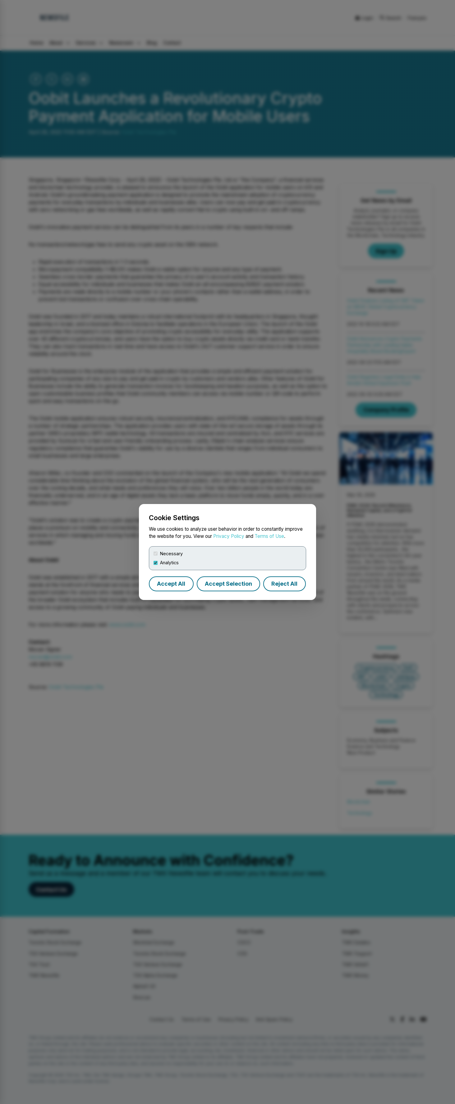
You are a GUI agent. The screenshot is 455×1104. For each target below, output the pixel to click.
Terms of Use (269, 536)
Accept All (171, 583)
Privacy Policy (228, 536)
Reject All (284, 583)
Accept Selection (228, 583)
